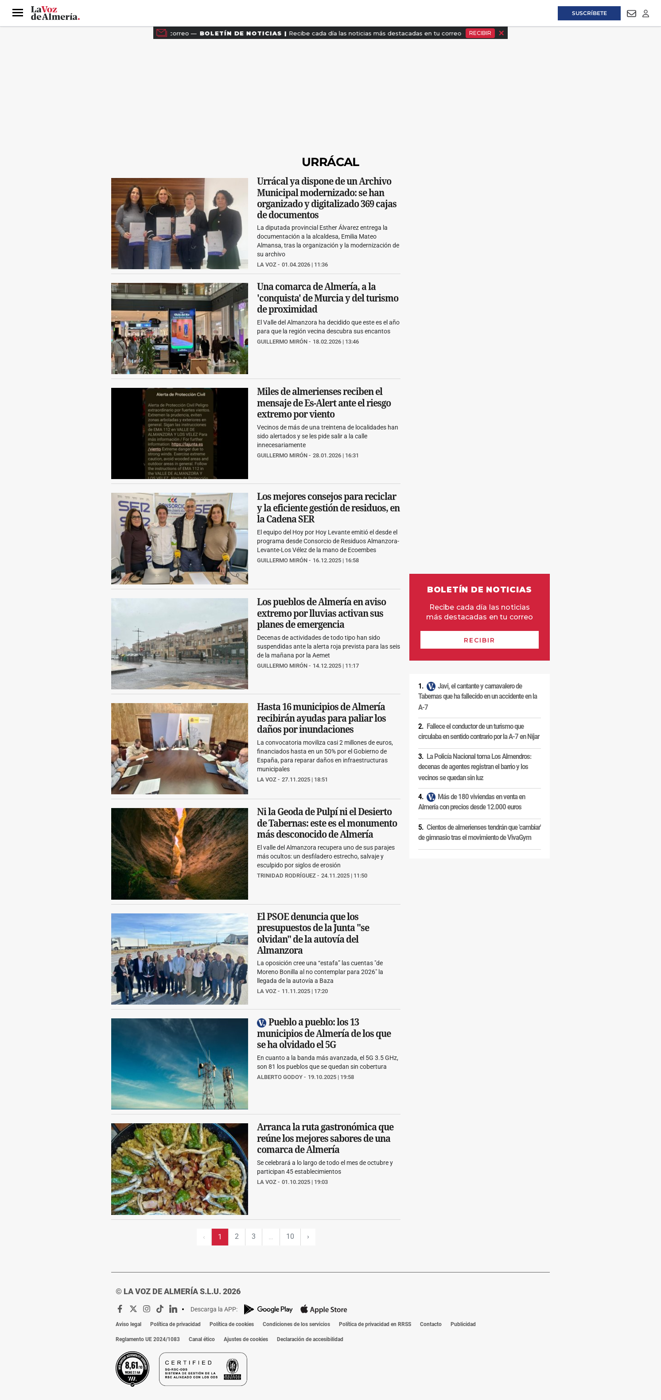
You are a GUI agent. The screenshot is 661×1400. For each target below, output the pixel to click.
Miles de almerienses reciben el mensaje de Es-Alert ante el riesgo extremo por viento (324, 403)
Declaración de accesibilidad (310, 1339)
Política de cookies (232, 1324)
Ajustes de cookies (246, 1339)
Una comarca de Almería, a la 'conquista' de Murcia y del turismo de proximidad (327, 298)
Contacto (431, 1324)
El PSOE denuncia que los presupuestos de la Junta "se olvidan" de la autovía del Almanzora (313, 933)
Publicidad (463, 1324)
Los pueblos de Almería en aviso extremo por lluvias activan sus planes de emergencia (321, 613)
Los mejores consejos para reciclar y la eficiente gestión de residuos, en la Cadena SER (328, 508)
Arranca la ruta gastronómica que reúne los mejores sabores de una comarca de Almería (325, 1139)
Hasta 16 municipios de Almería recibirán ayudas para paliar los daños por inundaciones (321, 718)
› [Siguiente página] (308, 1236)
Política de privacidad (175, 1324)
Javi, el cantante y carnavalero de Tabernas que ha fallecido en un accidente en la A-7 (477, 696)
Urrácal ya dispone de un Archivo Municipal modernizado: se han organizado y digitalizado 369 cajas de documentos (327, 197)
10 (290, 1236)
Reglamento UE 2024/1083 (148, 1339)
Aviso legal (128, 1324)
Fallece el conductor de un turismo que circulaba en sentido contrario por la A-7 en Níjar (478, 731)
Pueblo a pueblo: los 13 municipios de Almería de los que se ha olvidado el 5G (324, 1033)
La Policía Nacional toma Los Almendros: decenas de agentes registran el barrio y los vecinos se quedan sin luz (474, 767)
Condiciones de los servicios (296, 1324)
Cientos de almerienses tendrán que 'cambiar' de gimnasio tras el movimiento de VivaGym (479, 832)
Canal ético (202, 1339)
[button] (17, 13)
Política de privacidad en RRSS (375, 1324)
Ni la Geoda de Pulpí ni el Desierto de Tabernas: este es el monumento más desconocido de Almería (327, 823)
